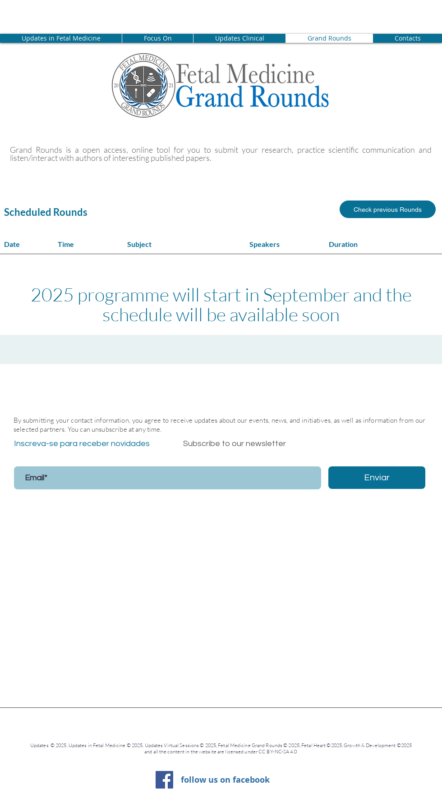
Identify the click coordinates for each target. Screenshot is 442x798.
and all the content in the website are (184, 751)
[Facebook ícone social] (164, 780)
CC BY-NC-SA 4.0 (278, 751)
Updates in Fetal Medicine (98, 745)
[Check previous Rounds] (388, 209)
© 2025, (136, 745)
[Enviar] (376, 477)
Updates (40, 745)
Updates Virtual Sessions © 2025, (181, 745)
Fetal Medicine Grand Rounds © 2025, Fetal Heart (272, 745)
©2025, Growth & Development (361, 745)
